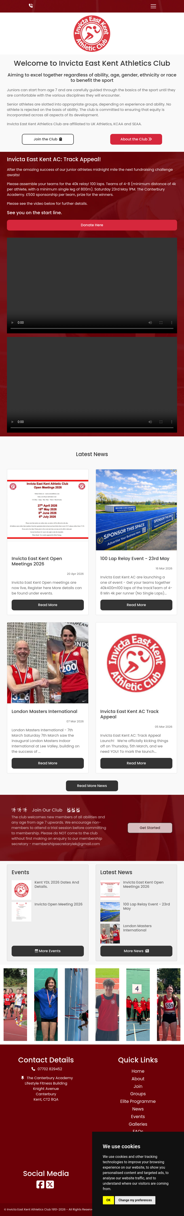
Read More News (92, 785)
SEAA (136, 124)
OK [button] (108, 1200)
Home (138, 1071)
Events (138, 1117)
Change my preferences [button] (135, 1200)
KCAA (118, 124)
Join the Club (48, 139)
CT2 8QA (50, 1099)
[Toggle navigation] (153, 6)
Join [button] (138, 1086)
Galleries (138, 1124)
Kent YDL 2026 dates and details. (57, 884)
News (138, 1109)
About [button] (138, 1079)
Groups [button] (138, 1094)
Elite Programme (138, 1101)
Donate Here (92, 225)
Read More (47, 604)
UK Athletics (101, 124)
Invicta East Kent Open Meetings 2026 (143, 884)
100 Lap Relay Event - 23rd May (146, 906)
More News (136, 951)
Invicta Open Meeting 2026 (59, 904)
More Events (48, 951)
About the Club (136, 139)
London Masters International (137, 928)
